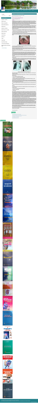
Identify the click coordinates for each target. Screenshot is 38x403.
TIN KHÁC (13, 112)
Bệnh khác (3, 36)
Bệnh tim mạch (4, 21)
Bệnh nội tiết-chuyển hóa (5, 24)
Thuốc (2, 38)
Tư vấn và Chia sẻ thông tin (5, 43)
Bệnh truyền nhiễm (4, 31)
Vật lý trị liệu (3, 40)
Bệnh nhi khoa (4, 33)
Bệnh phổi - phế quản (4, 28)
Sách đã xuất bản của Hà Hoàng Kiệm (6, 45)
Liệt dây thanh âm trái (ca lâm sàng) (17, 114)
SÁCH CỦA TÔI (3, 120)
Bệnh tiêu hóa (3, 26)
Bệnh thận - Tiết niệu (4, 19)
